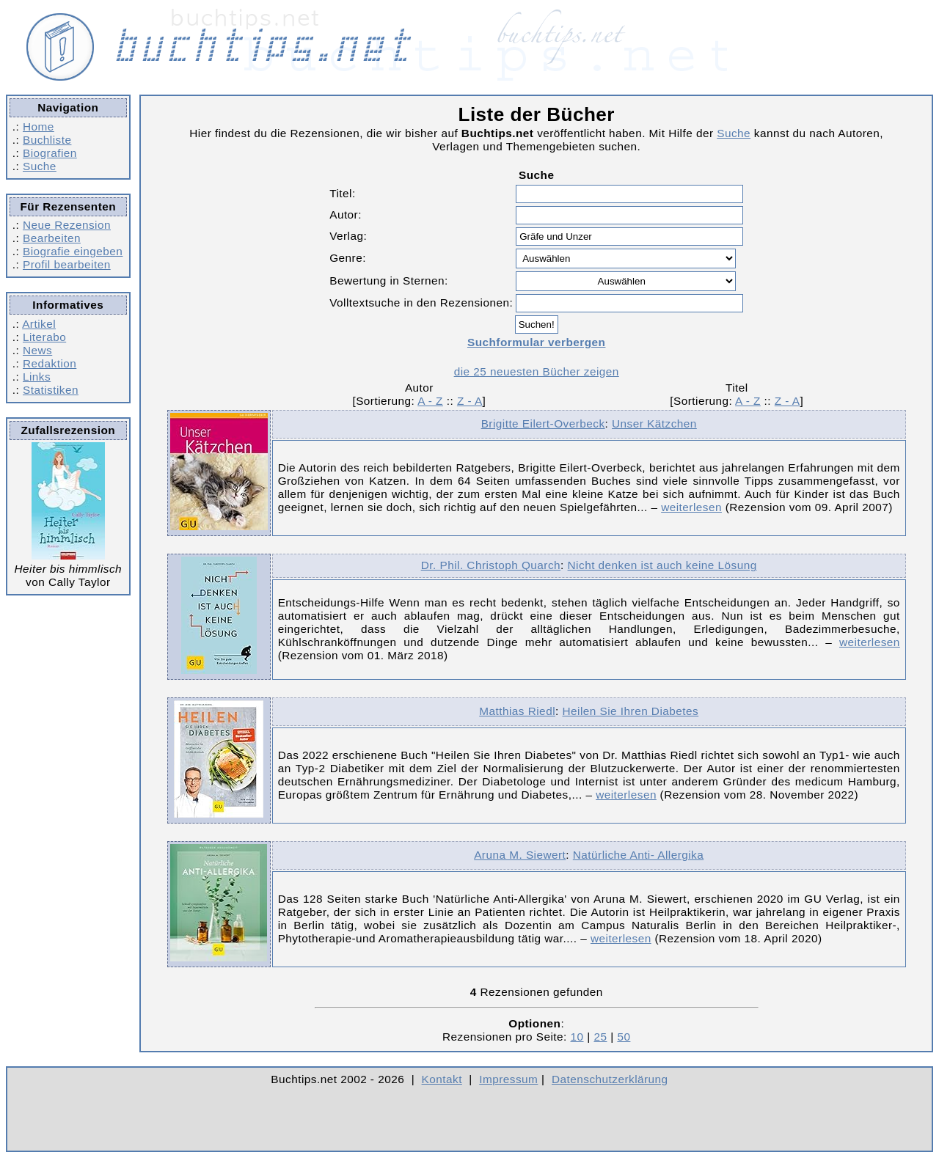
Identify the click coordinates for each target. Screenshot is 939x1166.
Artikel (39, 324)
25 (600, 1036)
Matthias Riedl (517, 711)
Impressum (508, 1079)
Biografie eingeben (73, 251)
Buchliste (47, 139)
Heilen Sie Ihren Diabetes (630, 711)
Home (38, 126)
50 (623, 1036)
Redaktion (49, 363)
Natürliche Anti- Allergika (638, 854)
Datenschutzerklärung (610, 1079)
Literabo (44, 337)
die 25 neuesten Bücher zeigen (536, 371)
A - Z (430, 401)
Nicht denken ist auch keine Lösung (662, 565)
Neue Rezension (67, 225)
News (37, 350)
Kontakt (442, 1079)
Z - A (470, 401)
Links (37, 376)
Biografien (50, 153)
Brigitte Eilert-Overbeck (543, 423)
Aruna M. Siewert (520, 854)
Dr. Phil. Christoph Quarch (490, 565)
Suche (39, 166)
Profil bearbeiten (67, 264)
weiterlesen (691, 507)
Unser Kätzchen (654, 423)
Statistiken (50, 390)
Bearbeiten (52, 238)
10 (577, 1036)
